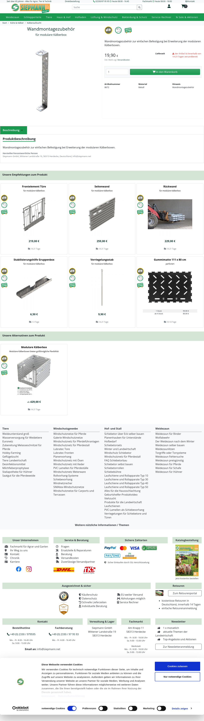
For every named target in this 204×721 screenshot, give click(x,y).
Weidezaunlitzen (165, 449)
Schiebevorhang (62, 479)
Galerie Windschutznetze (68, 437)
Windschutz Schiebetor (118, 453)
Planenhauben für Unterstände (122, 437)
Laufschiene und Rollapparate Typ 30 (126, 479)
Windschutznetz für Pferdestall (71, 445)
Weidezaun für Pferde (168, 464)
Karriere (11, 561)
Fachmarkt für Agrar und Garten (25, 546)
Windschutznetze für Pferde (69, 434)
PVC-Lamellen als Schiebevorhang (124, 510)
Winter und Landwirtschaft (120, 449)
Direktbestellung (72, 1)
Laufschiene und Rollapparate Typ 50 (126, 487)
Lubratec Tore (61, 449)
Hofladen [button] (80, 17)
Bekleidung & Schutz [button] (134, 17)
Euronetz (7, 441)
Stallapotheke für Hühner (17, 472)
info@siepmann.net (48, 649)
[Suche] (104, 7)
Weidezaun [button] (12, 17)
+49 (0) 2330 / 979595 (21, 634)
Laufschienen (112, 506)
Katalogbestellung (187, 540)
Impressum (48, 702)
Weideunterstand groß (15, 434)
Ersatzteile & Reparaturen (72, 550)
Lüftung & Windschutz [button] (104, 17)
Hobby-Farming (11, 453)
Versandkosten (123, 60)
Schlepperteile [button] (32, 17)
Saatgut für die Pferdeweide (18, 475)
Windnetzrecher (62, 483)
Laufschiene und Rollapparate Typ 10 (126, 475)
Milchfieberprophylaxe (15, 468)
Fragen (61, 546)
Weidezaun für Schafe (168, 468)
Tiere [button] (49, 17)
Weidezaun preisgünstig (169, 460)
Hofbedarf (110, 441)
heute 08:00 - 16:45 (120, 1)
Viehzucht (110, 498)
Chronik (10, 558)
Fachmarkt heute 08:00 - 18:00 (157, 1)
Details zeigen (180, 714)
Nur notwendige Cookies (177, 683)
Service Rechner (129, 602)
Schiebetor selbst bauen (118, 464)
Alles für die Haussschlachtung (122, 491)
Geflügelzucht (10, 456)
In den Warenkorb (165, 72)
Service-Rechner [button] (161, 17)
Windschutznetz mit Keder (69, 464)
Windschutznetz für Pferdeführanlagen (76, 441)
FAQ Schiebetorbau (115, 460)
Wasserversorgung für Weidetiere (22, 437)
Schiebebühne (112, 472)
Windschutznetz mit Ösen (68, 460)
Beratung (62, 554)
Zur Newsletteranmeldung (178, 646)
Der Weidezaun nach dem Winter (174, 441)
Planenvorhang (62, 456)
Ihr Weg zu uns (15, 550)
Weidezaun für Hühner (168, 472)
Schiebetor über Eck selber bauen (124, 434)
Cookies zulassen (178, 672)
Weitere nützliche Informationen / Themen (102, 525)
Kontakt (10, 554)
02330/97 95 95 (102, 1)
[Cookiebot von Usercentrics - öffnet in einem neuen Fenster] (20, 714)
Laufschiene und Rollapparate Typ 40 (126, 483)
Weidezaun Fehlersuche (169, 456)
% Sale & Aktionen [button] (187, 17)
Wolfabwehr (162, 437)
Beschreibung (13, 130)
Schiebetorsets (113, 445)
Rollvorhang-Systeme (65, 475)
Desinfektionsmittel (13, 464)
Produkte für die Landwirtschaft (123, 502)
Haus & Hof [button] (63, 17)
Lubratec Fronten (63, 453)
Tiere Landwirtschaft (14, 460)
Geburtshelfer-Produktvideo (121, 494)
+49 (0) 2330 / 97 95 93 (64, 634)
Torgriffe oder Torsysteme (170, 453)
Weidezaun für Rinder (168, 434)
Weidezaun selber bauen (170, 445)
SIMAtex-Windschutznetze (68, 487)
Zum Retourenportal (185, 593)
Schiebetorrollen (114, 468)
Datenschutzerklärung (71, 702)
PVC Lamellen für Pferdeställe (70, 468)
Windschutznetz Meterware (69, 472)
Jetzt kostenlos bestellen (187, 578)
